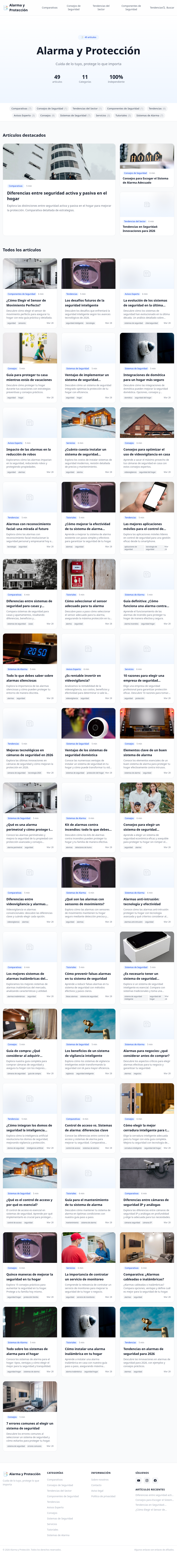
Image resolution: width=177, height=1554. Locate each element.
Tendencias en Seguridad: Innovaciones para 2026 (150, 1505)
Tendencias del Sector (101, 7)
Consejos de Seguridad (74, 7)
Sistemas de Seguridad (75, 115)
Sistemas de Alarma (149, 115)
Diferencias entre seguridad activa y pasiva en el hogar (155, 1495)
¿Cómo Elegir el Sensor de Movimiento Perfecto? (150, 1509)
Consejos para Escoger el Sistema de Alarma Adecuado (154, 1500)
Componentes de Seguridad (131, 7)
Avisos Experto (24, 115)
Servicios (103, 115)
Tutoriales (123, 115)
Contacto (96, 1485)
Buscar (168, 7)
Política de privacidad (103, 1496)
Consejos (47, 115)
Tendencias (156, 7)
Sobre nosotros (100, 1479)
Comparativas (50, 7)
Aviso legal (97, 1490)
